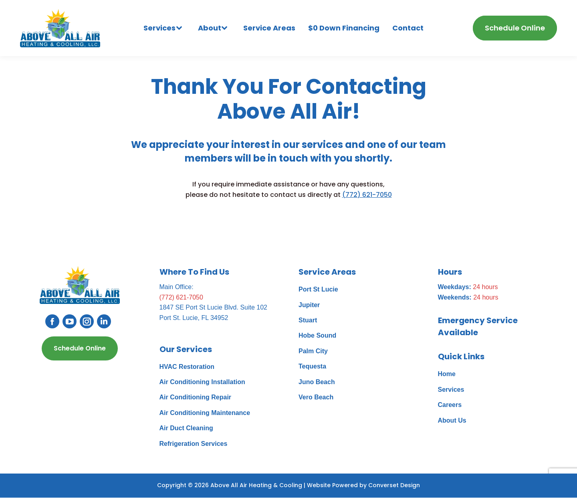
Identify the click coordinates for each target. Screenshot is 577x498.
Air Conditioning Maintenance (204, 412)
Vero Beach (316, 397)
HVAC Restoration (187, 366)
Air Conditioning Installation (202, 382)
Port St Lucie (318, 289)
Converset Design (394, 485)
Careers (450, 404)
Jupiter (309, 305)
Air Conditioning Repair (195, 397)
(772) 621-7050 (367, 194)
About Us (452, 420)
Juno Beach (317, 382)
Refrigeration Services (193, 443)
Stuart (308, 320)
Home (447, 373)
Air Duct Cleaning (186, 428)
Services (451, 389)
